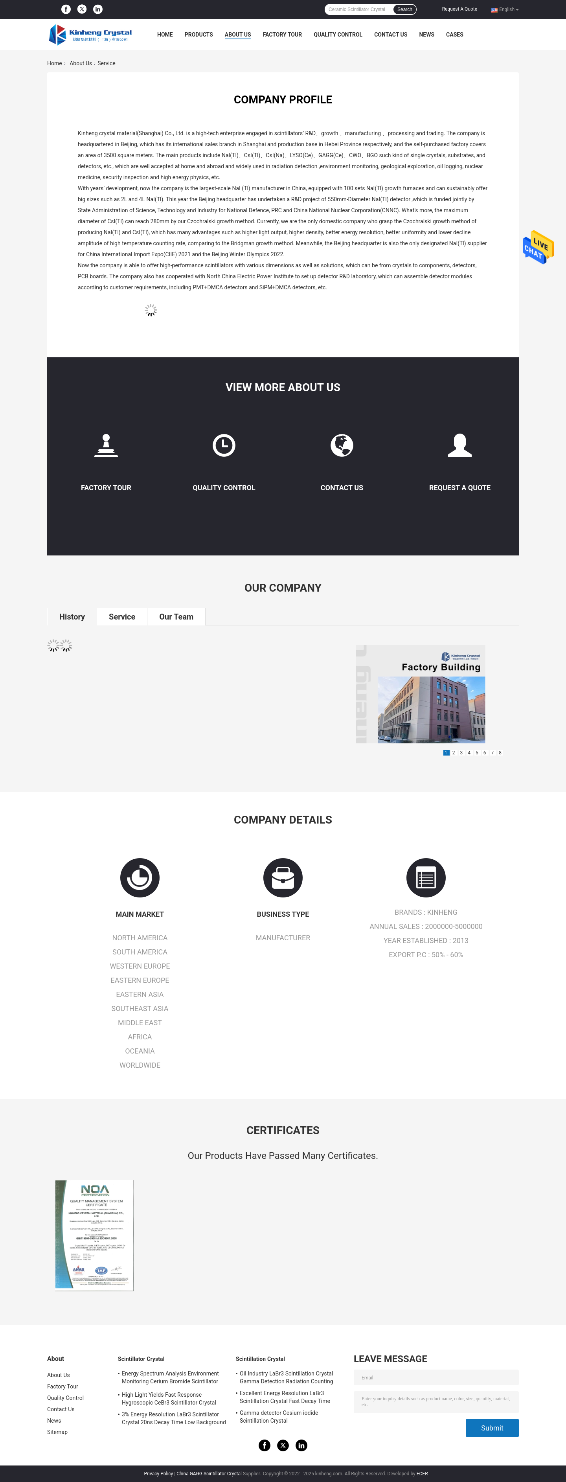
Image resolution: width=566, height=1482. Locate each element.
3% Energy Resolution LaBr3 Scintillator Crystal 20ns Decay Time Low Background (174, 1418)
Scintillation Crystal (260, 1359)
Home (165, 34)
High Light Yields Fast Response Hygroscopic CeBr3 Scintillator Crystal (169, 1399)
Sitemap (57, 1432)
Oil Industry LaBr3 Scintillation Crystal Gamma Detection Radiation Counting (286, 1377)
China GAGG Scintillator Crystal (209, 1473)
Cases (454, 34)
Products (199, 34)
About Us (238, 34)
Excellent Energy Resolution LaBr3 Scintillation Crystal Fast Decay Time (285, 1397)
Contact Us (390, 34)
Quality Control (338, 34)
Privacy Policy (158, 1473)
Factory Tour (282, 34)
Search (404, 9)
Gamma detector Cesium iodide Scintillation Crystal (279, 1417)
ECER (422, 1473)
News (426, 34)
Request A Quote (459, 9)
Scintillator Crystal (141, 1359)
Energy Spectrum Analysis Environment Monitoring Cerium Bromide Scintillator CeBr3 (170, 1378)
